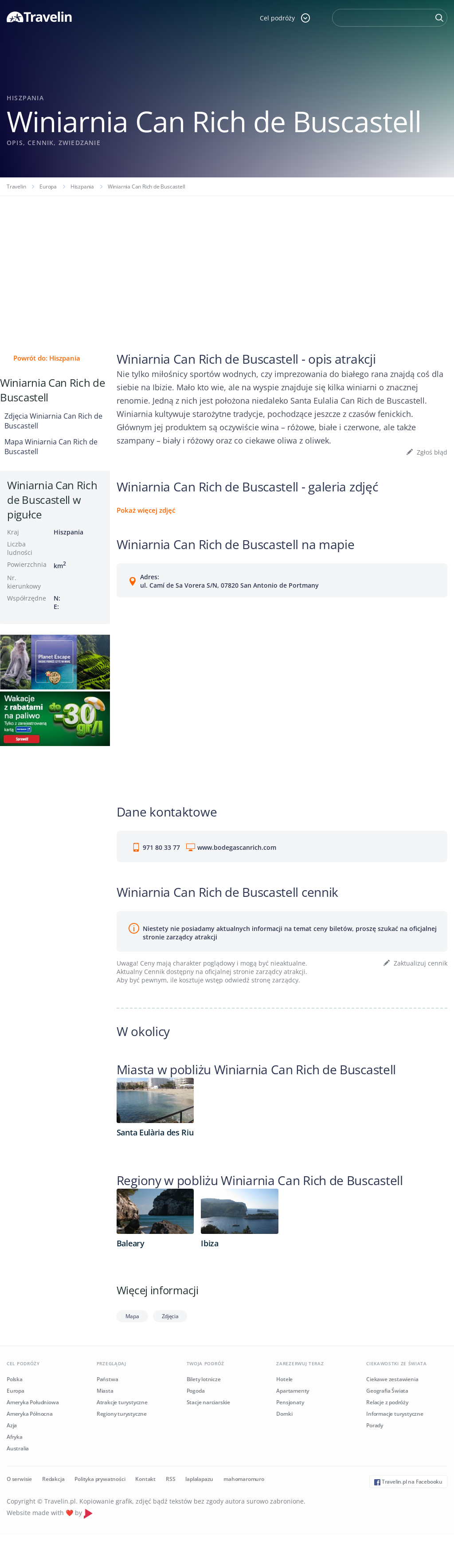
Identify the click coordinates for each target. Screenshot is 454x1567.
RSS (170, 1479)
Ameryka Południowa (33, 1402)
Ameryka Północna (30, 1414)
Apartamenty (292, 1390)
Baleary (131, 1243)
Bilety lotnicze (204, 1379)
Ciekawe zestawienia (392, 1379)
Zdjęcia (170, 1316)
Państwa (107, 1379)
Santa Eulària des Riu (155, 1132)
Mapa (132, 1316)
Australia (18, 1448)
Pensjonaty (290, 1402)
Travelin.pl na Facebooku (408, 1481)
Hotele (284, 1379)
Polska (15, 1379)
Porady (374, 1425)
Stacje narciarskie (208, 1402)
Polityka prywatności (99, 1479)
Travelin (16, 186)
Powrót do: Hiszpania (46, 357)
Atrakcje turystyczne (122, 1402)
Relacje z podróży (387, 1402)
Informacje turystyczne (394, 1414)
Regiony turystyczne (122, 1414)
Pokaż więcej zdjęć (146, 510)
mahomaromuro (243, 1479)
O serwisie (19, 1479)
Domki (284, 1414)
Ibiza (210, 1243)
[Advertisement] (227, 262)
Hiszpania (82, 186)
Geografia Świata (387, 1390)
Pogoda (196, 1390)
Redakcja (53, 1479)
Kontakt (145, 1479)
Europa (48, 186)
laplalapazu (199, 1479)
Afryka (15, 1437)
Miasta (105, 1390)
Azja (12, 1425)
